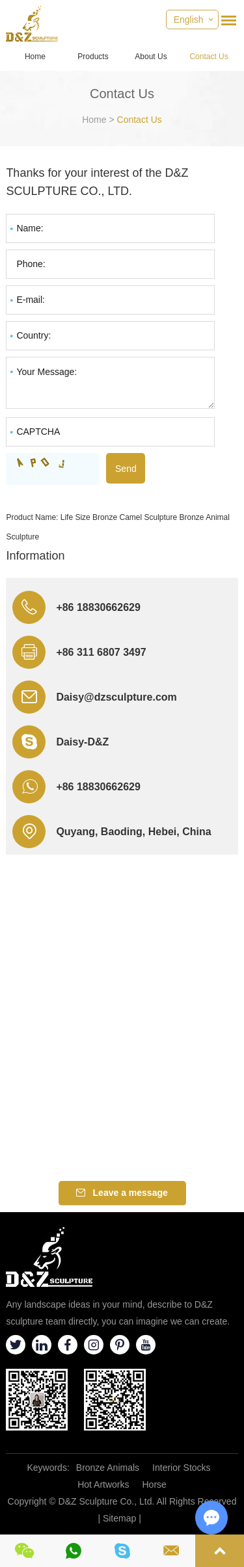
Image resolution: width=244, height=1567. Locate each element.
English (189, 19)
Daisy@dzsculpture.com (116, 697)
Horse (154, 1484)
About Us (151, 56)
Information (35, 555)
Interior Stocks (181, 1467)
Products (92, 56)
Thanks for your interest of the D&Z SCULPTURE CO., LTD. (97, 182)
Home (35, 56)
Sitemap (119, 1518)
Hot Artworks (103, 1484)
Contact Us (208, 56)
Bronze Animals (107, 1467)
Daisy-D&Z (82, 741)
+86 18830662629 (98, 786)
